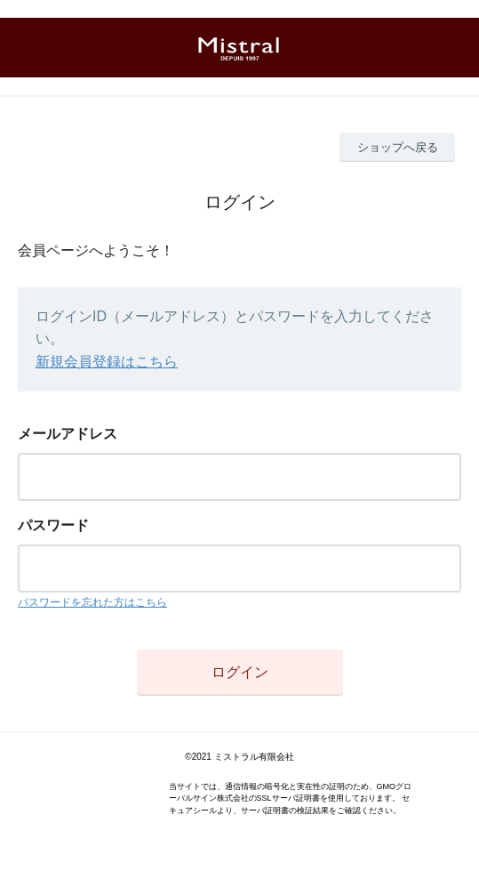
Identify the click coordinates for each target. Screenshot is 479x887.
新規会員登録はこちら (107, 361)
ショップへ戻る (397, 147)
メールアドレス (67, 433)
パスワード (53, 525)
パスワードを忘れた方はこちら (92, 602)
